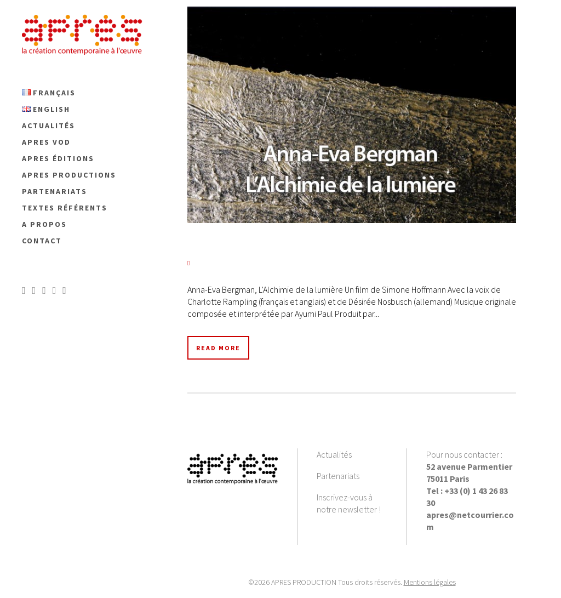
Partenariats (338, 475)
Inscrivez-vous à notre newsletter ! (349, 503)
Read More (218, 348)
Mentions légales (430, 582)
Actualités (334, 454)
